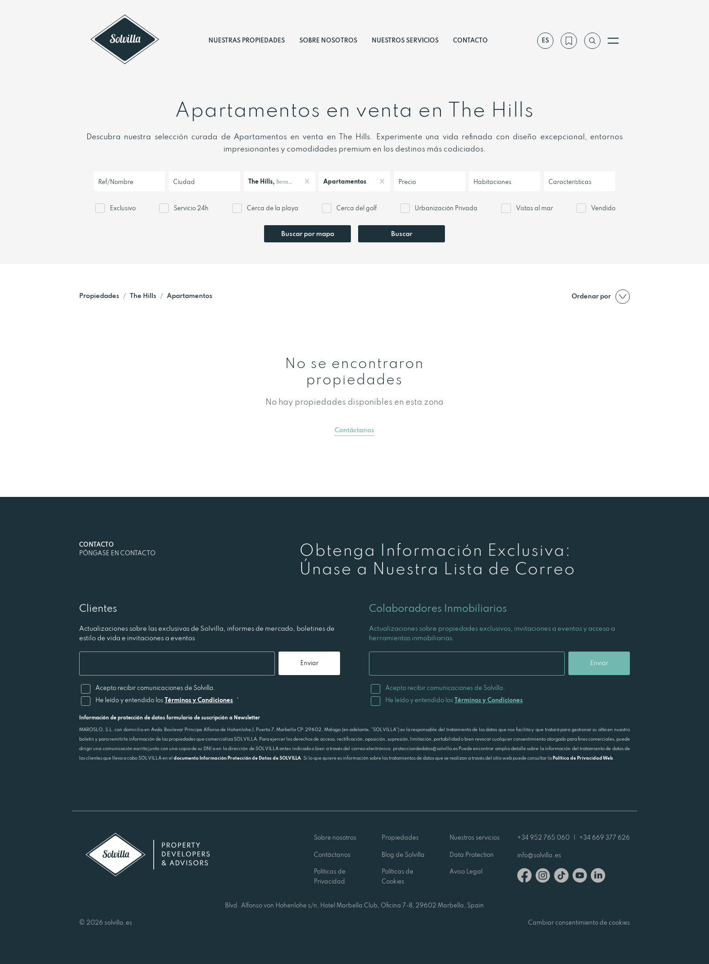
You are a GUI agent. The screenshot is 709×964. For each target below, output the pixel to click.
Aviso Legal (465, 871)
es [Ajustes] (545, 40)
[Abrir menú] (613, 40)
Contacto (470, 40)
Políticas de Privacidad (329, 876)
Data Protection (471, 855)
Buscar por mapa (307, 233)
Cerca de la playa (272, 208)
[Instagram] (542, 877)
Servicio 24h (191, 208)
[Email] (177, 664)
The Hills (143, 295)
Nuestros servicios (405, 40)
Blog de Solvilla (403, 855)
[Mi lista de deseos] (569, 41)
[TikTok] (561, 877)
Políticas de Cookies (397, 876)
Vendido (603, 208)
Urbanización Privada (446, 208)
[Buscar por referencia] (592, 41)
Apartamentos (190, 295)
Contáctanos (354, 429)
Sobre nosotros (328, 40)
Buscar (401, 233)
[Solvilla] (124, 40)
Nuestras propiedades (246, 40)
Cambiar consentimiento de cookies (579, 922)
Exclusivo (123, 208)
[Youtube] (579, 877)
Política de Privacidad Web (583, 758)
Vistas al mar (534, 208)
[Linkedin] (598, 877)
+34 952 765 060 (543, 837)
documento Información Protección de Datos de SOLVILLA (237, 758)
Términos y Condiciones (199, 700)
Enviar (309, 663)
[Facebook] (524, 877)
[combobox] (98, 181)
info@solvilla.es (539, 855)
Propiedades (99, 295)
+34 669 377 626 (604, 837)
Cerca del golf (356, 208)
